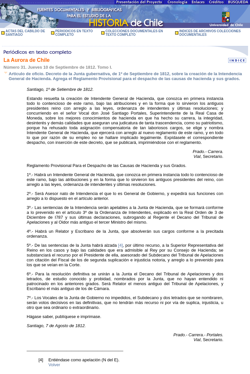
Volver (54, 364)
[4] (120, 245)
